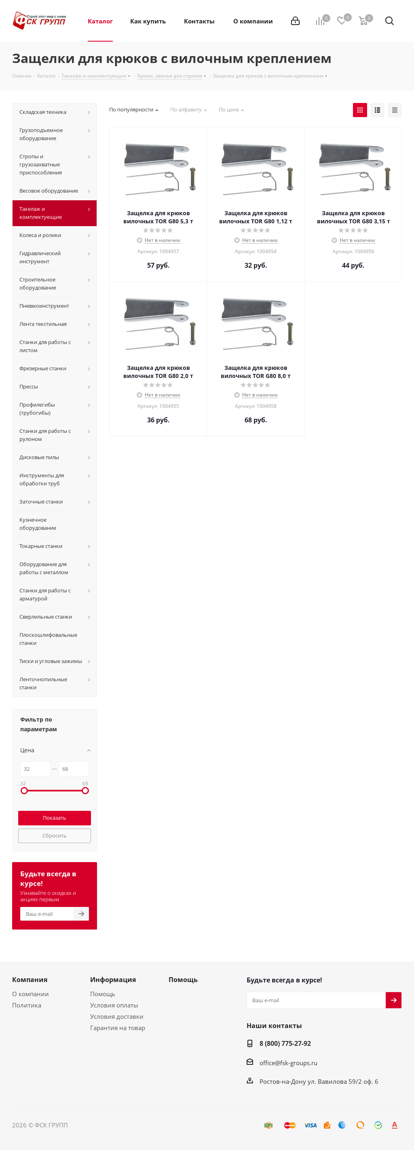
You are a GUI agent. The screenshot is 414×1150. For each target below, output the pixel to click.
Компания (29, 979)
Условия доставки (117, 1016)
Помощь (102, 994)
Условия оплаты (114, 1005)
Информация (113, 979)
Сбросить (54, 835)
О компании (30, 994)
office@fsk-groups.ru (288, 1063)
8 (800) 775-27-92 (285, 1043)
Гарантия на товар (117, 1028)
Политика (26, 1005)
